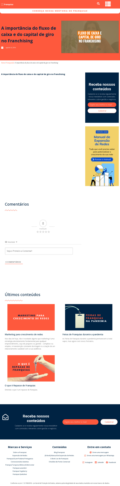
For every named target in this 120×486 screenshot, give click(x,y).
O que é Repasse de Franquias (20, 386)
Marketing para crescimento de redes (24, 335)
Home (3, 63)
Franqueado (10, 63)
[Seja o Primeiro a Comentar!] (39, 251)
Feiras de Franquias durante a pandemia (82, 335)
